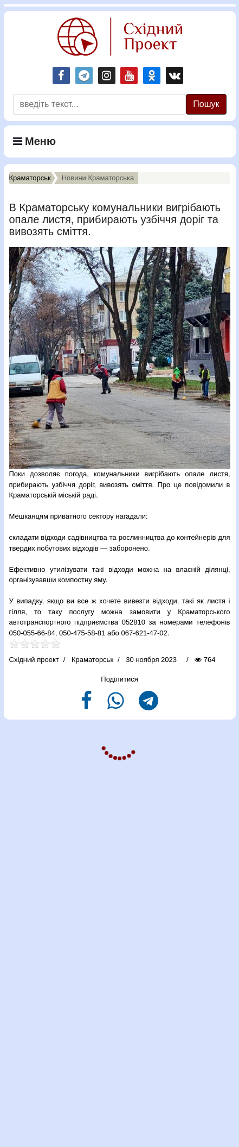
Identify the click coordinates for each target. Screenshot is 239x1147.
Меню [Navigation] (34, 141)
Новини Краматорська (98, 178)
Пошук (206, 104)
